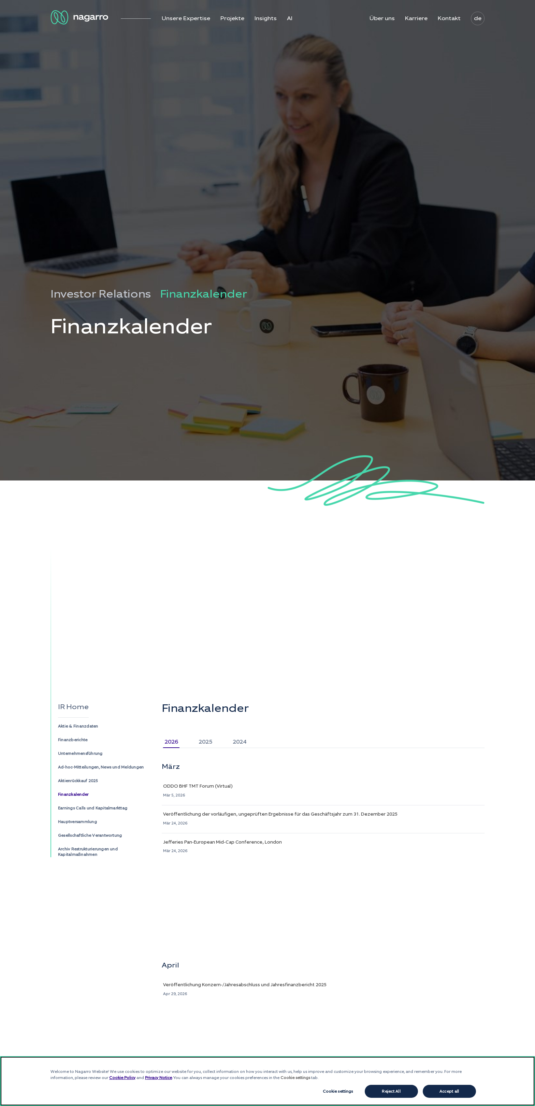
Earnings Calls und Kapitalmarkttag (92, 808)
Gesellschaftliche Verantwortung (90, 835)
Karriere (416, 18)
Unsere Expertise (186, 18)
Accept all (449, 1091)
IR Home (73, 706)
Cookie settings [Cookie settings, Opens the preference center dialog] (338, 1091)
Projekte (232, 18)
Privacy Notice (158, 1077)
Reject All (391, 1091)
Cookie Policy (122, 1077)
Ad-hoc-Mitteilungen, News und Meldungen (101, 767)
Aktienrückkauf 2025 (78, 781)
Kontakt (449, 18)
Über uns (382, 18)
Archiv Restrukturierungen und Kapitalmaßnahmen (88, 851)
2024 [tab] (239, 741)
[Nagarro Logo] (80, 17)
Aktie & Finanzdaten (78, 726)
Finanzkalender (73, 794)
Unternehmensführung (80, 753)
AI (289, 18)
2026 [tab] (171, 741)
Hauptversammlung (77, 821)
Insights (266, 18)
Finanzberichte (72, 740)
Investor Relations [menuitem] (100, 294)
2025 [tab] (205, 741)
